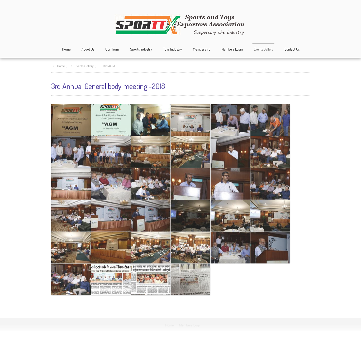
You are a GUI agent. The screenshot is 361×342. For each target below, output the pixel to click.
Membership (201, 49)
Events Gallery (263, 49)
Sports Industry (141, 49)
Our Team (112, 49)
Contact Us (292, 49)
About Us (88, 49)
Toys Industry (172, 49)
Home (66, 49)
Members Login (232, 49)
